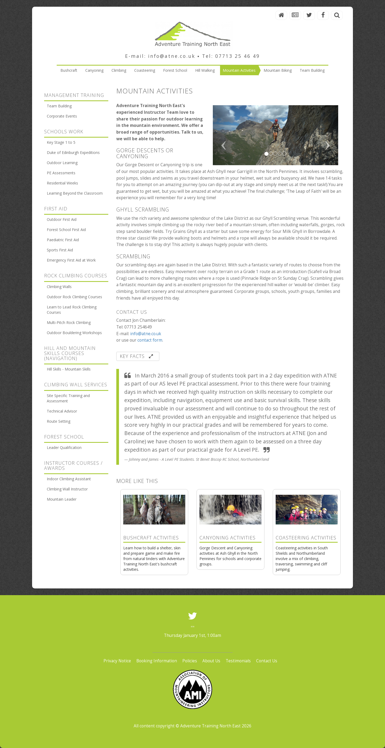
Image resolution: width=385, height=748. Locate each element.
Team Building (312, 70)
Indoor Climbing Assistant (69, 478)
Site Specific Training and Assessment (68, 398)
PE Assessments (61, 172)
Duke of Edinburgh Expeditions (73, 152)
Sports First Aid (60, 249)
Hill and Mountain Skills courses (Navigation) (70, 353)
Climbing (118, 70)
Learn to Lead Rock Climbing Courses (72, 309)
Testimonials (238, 661)
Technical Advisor (62, 411)
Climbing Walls (59, 286)
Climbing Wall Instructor (67, 489)
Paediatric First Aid (63, 239)
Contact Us (266, 661)
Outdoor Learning (62, 162)
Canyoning (94, 70)
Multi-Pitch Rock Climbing (69, 322)
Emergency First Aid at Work (71, 260)
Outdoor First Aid (61, 219)
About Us (211, 661)
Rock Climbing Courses (75, 275)
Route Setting (58, 421)
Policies (189, 661)
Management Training (74, 95)
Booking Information (156, 661)
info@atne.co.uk (145, 334)
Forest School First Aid (66, 229)
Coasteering (144, 70)
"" (192, 628)
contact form (149, 340)
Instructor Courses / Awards (73, 465)
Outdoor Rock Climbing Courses (74, 296)
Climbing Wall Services (75, 384)
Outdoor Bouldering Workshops (74, 332)
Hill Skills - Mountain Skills (69, 369)
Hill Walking (205, 70)
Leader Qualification (64, 447)
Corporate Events (62, 116)
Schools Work (63, 131)
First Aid (55, 208)
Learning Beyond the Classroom (75, 193)
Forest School (175, 70)
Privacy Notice (117, 661)
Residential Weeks (62, 183)
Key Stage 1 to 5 (61, 142)
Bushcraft (68, 70)
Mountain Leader (61, 499)
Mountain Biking (278, 70)
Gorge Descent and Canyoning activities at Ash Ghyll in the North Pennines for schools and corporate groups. (230, 536)
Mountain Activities (239, 70)
